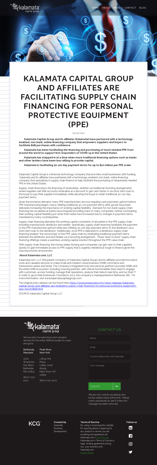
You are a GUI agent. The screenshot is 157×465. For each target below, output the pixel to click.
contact (130, 8)
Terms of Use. (102, 437)
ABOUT (106, 8)
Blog (142, 8)
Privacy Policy (87, 453)
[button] (117, 8)
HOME (95, 8)
